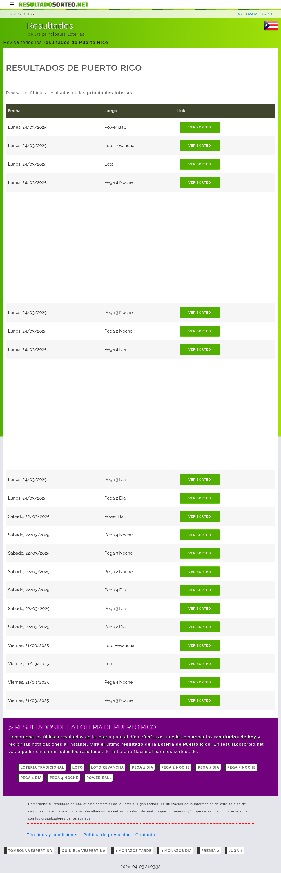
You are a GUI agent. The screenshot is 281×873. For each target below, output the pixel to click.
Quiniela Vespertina (84, 851)
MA (250, 14)
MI (256, 14)
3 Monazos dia (176, 851)
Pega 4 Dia (31, 778)
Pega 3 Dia (208, 767)
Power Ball (99, 778)
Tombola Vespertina (30, 851)
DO (239, 14)
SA (270, 14)
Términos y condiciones (53, 834)
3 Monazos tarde (133, 851)
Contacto (145, 834)
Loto (77, 767)
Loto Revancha (107, 767)
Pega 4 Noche (64, 778)
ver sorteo (199, 127)
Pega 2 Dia (142, 767)
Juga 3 (235, 851)
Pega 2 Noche (175, 767)
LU (244, 14)
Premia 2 (210, 851)
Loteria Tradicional (42, 767)
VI (265, 14)
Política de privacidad (107, 834)
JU (261, 14)
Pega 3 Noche (241, 767)
